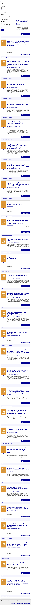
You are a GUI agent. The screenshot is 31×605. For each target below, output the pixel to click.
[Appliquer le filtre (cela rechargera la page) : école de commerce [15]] (6, 24)
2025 (3, 6)
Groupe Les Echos (5, 16)
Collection (3, 18)
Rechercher (28, 1)
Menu (30, 1)
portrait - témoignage (5, 25)
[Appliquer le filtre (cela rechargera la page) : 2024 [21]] (3, 7)
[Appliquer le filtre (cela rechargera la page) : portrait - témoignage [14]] (6, 25)
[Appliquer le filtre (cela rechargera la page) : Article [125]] (4, 12)
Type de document (4, 11)
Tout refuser (20, 603)
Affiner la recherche (16, 15)
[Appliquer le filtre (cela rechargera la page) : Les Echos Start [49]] (5, 19)
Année (2, 3)
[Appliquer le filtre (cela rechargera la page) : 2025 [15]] (3, 6)
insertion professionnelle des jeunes (8, 23)
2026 (3, 5)
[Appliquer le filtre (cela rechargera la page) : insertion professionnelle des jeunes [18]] (8, 23)
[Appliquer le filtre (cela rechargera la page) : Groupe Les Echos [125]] (6, 16)
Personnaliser (13, 603)
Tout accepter (27, 603)
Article (3, 12)
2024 (3, 7)
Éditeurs (2, 14)
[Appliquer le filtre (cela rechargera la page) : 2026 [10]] (3, 5)
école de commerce (5, 24)
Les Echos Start (4, 19)
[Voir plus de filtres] (1, 9)
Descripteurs (3, 21)
